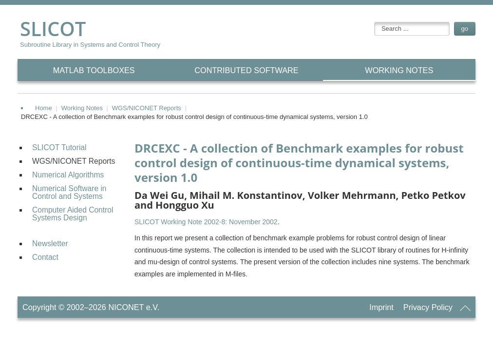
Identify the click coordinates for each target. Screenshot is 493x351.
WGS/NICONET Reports (146, 108)
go (464, 28)
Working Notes (399, 70)
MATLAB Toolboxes (94, 70)
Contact (45, 257)
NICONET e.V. (133, 307)
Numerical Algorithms (68, 175)
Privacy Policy (428, 307)
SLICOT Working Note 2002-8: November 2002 (206, 222)
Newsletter (50, 243)
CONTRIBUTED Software (246, 70)
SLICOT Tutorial (59, 147)
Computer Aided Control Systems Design (72, 214)
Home (43, 108)
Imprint (381, 307)
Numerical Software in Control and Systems (69, 192)
